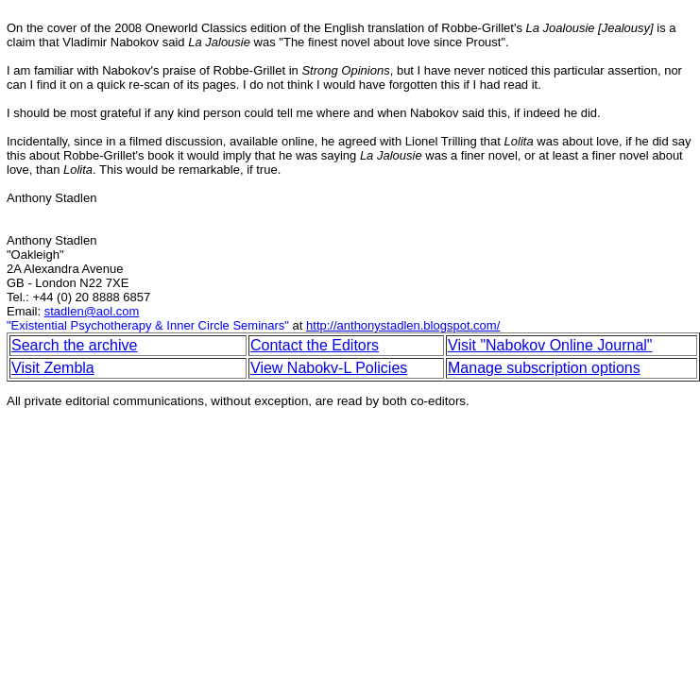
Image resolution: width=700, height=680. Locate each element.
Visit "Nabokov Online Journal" (550, 345)
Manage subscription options (544, 368)
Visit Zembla (52, 368)
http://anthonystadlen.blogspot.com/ (403, 325)
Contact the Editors (314, 345)
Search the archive (74, 345)
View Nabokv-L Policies (328, 368)
